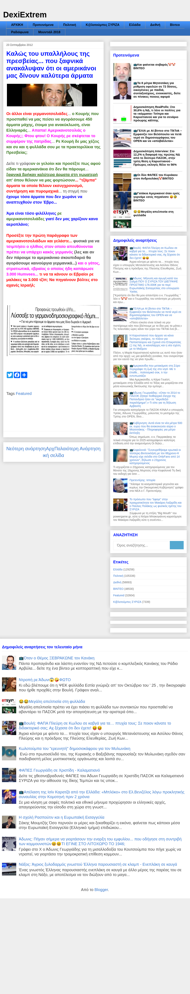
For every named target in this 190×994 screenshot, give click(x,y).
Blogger (101, 889)
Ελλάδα (135, 24)
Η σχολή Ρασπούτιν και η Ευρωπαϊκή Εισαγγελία (61, 817)
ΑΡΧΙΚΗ (17, 24)
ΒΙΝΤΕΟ (118, 588)
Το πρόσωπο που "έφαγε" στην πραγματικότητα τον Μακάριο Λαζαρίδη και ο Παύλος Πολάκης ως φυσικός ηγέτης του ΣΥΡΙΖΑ (156, 504)
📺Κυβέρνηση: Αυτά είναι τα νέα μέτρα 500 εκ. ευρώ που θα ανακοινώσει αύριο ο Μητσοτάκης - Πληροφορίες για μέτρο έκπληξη (156, 427)
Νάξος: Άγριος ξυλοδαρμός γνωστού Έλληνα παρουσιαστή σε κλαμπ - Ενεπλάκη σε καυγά (98, 864)
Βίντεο (175, 24)
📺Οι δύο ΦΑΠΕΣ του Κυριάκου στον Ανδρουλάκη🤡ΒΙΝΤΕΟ (155, 176)
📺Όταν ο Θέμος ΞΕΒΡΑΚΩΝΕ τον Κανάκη (56, 658)
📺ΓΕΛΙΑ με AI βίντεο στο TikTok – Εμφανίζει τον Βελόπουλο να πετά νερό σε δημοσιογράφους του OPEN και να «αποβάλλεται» (157, 136)
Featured (24, 393)
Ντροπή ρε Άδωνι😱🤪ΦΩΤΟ (45, 680)
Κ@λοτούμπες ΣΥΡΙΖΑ (102, 24)
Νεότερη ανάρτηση (26, 448)
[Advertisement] (95, 945)
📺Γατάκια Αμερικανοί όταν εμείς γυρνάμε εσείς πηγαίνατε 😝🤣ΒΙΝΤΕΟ (156, 197)
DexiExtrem (25, 14)
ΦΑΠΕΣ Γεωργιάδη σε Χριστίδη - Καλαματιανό (59, 770)
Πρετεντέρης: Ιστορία (142, 480)
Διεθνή (155, 24)
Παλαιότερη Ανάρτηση (77, 448)
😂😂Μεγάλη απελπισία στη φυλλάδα (52, 701)
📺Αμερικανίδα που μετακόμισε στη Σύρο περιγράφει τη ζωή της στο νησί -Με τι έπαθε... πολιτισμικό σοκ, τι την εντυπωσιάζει (155, 370)
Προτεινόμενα (43, 24)
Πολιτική (69, 24)
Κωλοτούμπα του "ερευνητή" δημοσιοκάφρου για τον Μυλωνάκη (74, 748)
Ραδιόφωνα (19, 32)
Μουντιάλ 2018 (49, 32)
